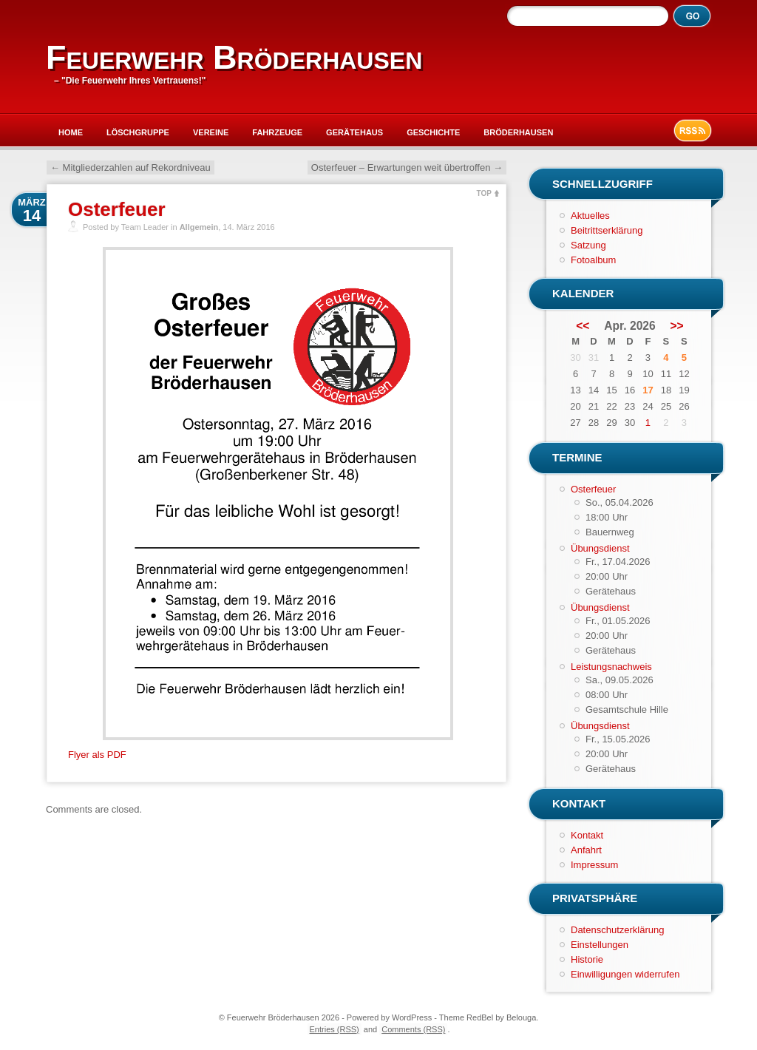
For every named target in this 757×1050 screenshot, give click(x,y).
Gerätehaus (354, 132)
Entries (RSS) (334, 1029)
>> (677, 326)
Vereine (210, 132)
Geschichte (433, 132)
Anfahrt (586, 850)
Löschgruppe (137, 132)
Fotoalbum (593, 259)
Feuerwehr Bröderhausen (234, 57)
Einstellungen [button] (599, 944)
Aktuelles (590, 215)
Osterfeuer (117, 209)
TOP (484, 193)
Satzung (588, 245)
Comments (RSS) (413, 1029)
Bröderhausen (518, 132)
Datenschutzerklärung (617, 929)
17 (647, 390)
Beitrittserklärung (607, 230)
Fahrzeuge (277, 132)
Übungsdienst (600, 548)
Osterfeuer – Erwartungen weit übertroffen (407, 167)
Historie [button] (587, 959)
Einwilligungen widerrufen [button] (625, 974)
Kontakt (587, 835)
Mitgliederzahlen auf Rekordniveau (130, 167)
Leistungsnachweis (611, 666)
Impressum (594, 864)
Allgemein (199, 227)
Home (70, 132)
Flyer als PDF (97, 754)
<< (582, 326)
